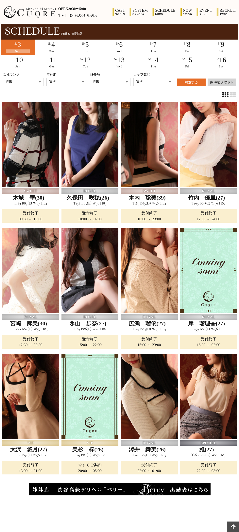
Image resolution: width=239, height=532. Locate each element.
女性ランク (11, 74)
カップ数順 (141, 74)
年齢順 (51, 74)
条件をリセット (222, 82)
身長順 (95, 74)
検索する (191, 82)
